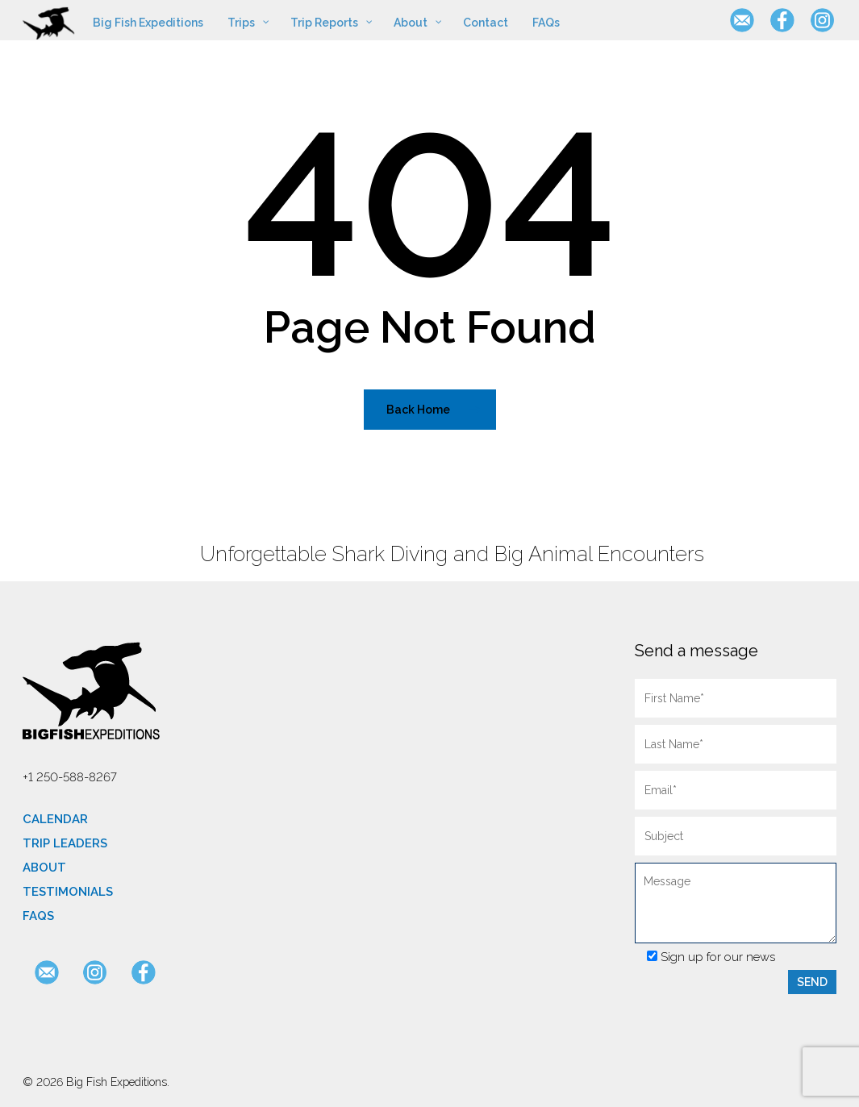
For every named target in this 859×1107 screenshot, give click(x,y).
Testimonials (68, 891)
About (44, 867)
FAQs (38, 916)
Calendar (55, 819)
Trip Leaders (65, 843)
